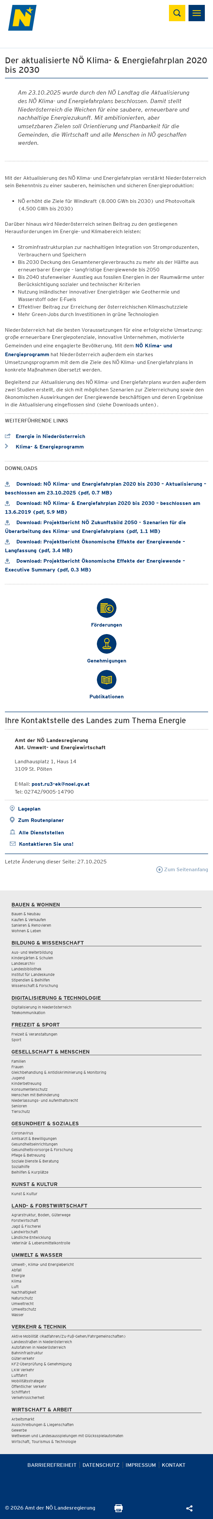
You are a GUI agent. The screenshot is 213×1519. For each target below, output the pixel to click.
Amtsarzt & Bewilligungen (34, 1138)
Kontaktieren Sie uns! (46, 844)
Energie (18, 1275)
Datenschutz (101, 1465)
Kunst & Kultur (24, 1193)
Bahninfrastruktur (27, 1352)
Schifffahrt (20, 1392)
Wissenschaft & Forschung (34, 985)
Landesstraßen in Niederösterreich (41, 1341)
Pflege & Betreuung (28, 1155)
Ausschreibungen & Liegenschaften (42, 1424)
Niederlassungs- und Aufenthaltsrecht (44, 1100)
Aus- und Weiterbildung (32, 952)
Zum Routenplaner (41, 820)
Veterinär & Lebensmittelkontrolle (40, 1242)
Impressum (141, 1465)
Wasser (17, 1314)
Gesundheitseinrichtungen (34, 1144)
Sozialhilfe (20, 1166)
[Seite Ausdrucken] (118, 1510)
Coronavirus (22, 1133)
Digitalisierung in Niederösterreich (41, 1007)
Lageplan (29, 809)
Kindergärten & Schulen (32, 957)
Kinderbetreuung (26, 1083)
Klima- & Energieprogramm (44, 447)
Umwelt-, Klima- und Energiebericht (42, 1264)
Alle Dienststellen (41, 832)
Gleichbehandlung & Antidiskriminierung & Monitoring (58, 1072)
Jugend (18, 1077)
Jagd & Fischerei (26, 1226)
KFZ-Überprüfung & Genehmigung (41, 1363)
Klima (16, 1281)
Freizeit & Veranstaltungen (34, 1034)
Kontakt (174, 1465)
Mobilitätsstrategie (27, 1380)
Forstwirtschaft (24, 1220)
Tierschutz (20, 1111)
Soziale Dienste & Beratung (35, 1161)
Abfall (16, 1270)
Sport (16, 1039)
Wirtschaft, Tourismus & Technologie (43, 1441)
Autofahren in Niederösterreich (38, 1347)
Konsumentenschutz (29, 1089)
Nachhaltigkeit (23, 1292)
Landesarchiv (23, 963)
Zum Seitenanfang (182, 869)
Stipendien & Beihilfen (30, 980)
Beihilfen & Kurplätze (29, 1172)
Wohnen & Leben (26, 930)
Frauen (17, 1066)
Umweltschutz (23, 1309)
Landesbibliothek (26, 968)
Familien (18, 1061)
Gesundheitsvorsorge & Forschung (42, 1149)
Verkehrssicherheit (27, 1397)
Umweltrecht (22, 1303)
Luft (15, 1286)
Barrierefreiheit (52, 1465)
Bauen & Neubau (25, 913)
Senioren (19, 1105)
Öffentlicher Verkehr (29, 1386)
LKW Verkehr (22, 1369)
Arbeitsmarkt (22, 1419)
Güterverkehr (23, 1358)
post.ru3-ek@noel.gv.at (61, 784)
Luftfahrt (19, 1375)
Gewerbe (19, 1430)
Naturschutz (22, 1298)
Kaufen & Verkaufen (28, 919)
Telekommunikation (28, 1012)
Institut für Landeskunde (32, 974)
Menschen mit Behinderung (35, 1094)
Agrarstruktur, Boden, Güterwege (40, 1214)
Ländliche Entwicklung (31, 1237)
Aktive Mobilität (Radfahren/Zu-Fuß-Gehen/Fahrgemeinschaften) (68, 1336)
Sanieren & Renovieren (31, 925)
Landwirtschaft (24, 1231)
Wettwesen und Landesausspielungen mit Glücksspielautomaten (67, 1435)
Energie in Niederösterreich (45, 436)
